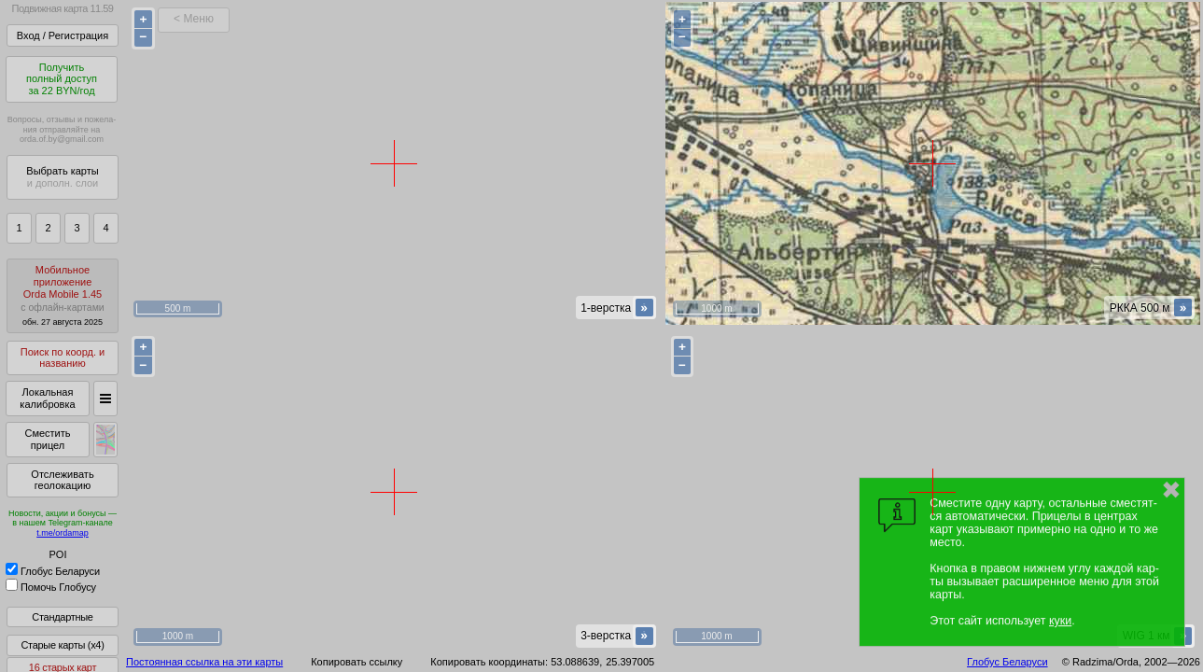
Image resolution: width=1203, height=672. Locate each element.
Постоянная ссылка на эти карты (204, 661)
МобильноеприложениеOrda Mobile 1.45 (62, 295)
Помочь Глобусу (51, 587)
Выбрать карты (62, 177)
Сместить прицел (47, 439)
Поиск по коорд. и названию (63, 358)
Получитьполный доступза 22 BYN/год (61, 79)
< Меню (194, 18)
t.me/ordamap (62, 533)
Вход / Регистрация (62, 35)
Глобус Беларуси (53, 571)
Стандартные (62, 617)
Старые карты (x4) (62, 645)
